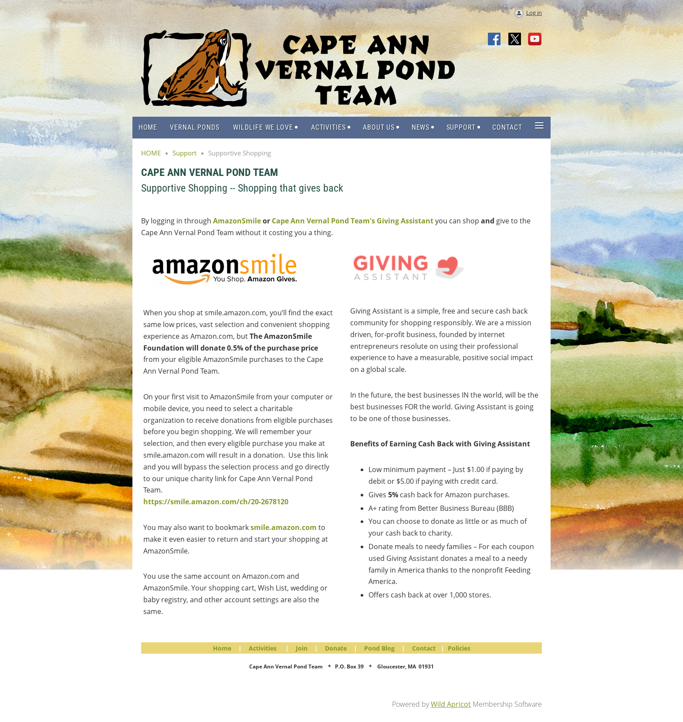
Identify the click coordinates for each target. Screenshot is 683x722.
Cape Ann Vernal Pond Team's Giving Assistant (352, 221)
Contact (424, 648)
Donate (336, 648)
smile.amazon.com (283, 527)
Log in (534, 13)
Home (222, 648)
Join (302, 648)
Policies (459, 648)
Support (184, 152)
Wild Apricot (451, 704)
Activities (263, 648)
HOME (151, 152)
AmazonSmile (237, 221)
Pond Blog (379, 648)
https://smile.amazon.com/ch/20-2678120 (215, 501)
